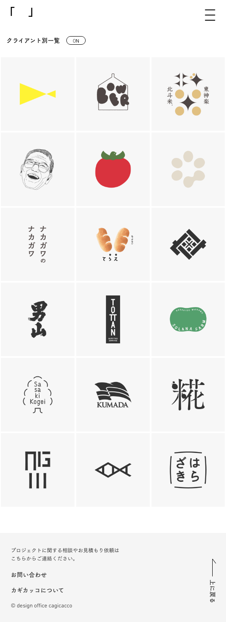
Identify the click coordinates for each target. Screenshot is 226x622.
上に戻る (213, 591)
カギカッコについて (37, 589)
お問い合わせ (29, 574)
